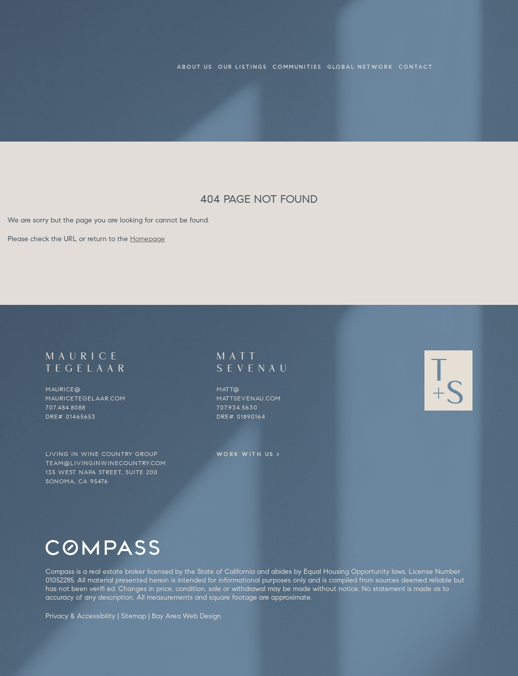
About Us (194, 66)
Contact (416, 66)
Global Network (360, 66)
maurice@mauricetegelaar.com (85, 393)
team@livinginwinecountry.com (106, 463)
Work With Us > (263, 453)
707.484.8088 (65, 407)
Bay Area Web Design (186, 616)
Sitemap (133, 616)
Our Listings (242, 66)
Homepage (147, 239)
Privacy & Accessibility (80, 616)
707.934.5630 (237, 407)
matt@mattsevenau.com (249, 393)
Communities (297, 66)
